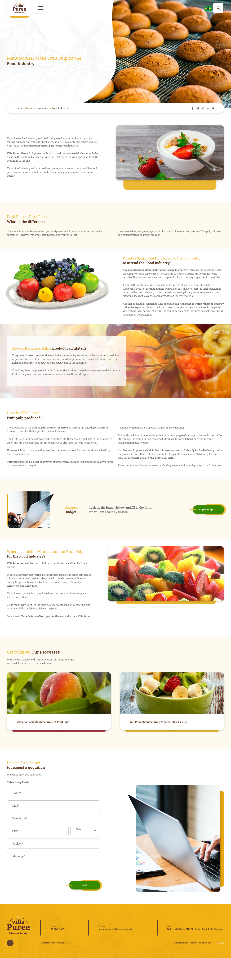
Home (19, 108)
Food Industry (60, 108)
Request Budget (206, 509)
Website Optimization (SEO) (200, 943)
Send (84, 885)
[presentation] (33, 885)
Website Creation (181, 943)
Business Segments (37, 108)
